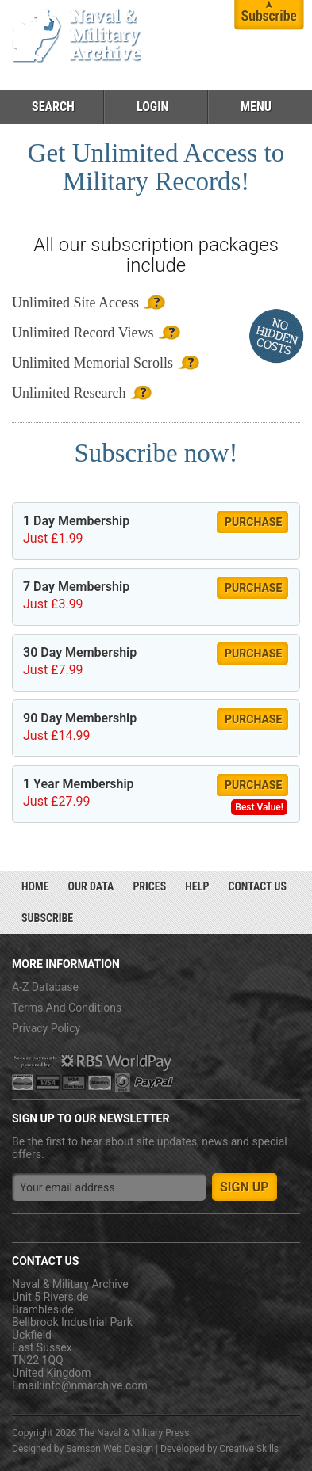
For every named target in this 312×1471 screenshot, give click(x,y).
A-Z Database (45, 987)
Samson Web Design (109, 1448)
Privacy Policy (46, 1028)
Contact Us (257, 886)
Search (53, 106)
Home (35, 886)
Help (197, 886)
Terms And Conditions (66, 1007)
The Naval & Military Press (134, 1433)
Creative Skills (249, 1448)
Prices (149, 886)
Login (152, 106)
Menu (256, 106)
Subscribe (47, 918)
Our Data (91, 886)
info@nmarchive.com (95, 1385)
